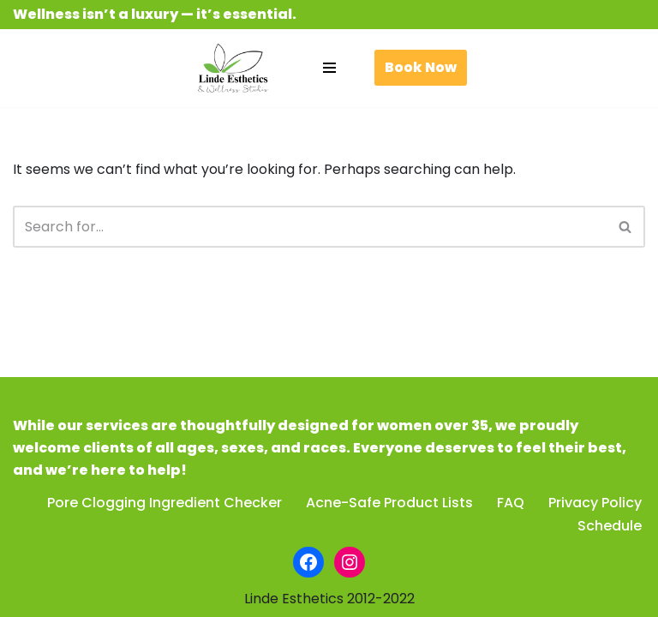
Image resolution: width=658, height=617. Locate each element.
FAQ (510, 502)
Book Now (421, 67)
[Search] (310, 227)
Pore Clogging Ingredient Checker (164, 502)
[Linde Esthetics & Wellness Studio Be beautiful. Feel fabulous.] (233, 68)
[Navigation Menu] (329, 67)
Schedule (609, 526)
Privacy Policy (595, 502)
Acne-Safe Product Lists (389, 502)
